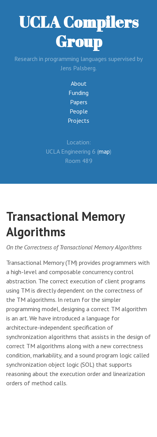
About (79, 83)
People (79, 111)
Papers (78, 102)
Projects (78, 120)
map (104, 151)
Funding (78, 93)
